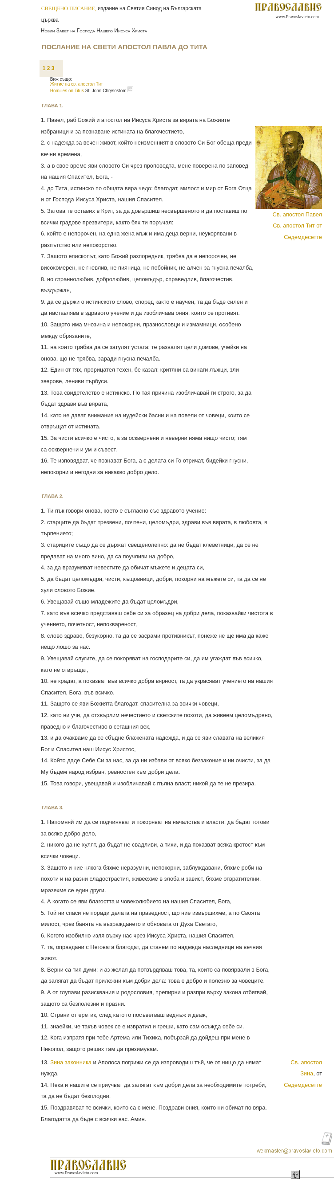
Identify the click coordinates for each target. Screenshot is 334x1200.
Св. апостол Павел (297, 214)
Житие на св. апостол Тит (76, 84)
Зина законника (70, 1062)
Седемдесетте (303, 1085)
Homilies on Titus (67, 90)
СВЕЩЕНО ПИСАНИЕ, (69, 8)
